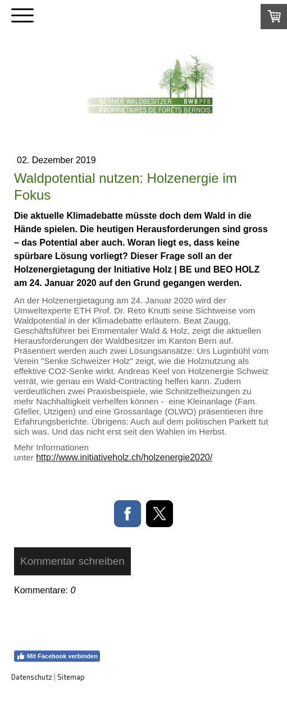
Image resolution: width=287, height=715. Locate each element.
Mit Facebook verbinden (57, 656)
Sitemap (71, 676)
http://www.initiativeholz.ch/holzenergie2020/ (124, 457)
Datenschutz (31, 676)
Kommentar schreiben (72, 561)
